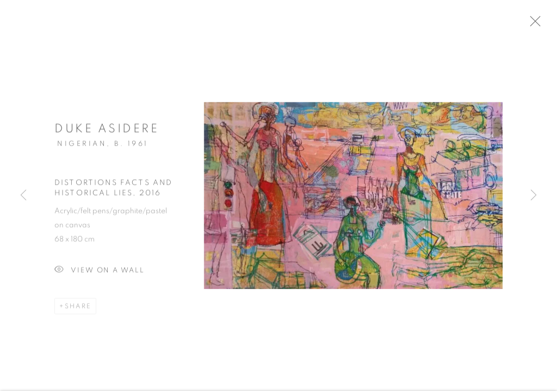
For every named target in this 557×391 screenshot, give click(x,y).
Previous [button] (23, 195)
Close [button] (545, 24)
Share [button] (78, 310)
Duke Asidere (106, 132)
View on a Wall (99, 274)
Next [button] (533, 195)
